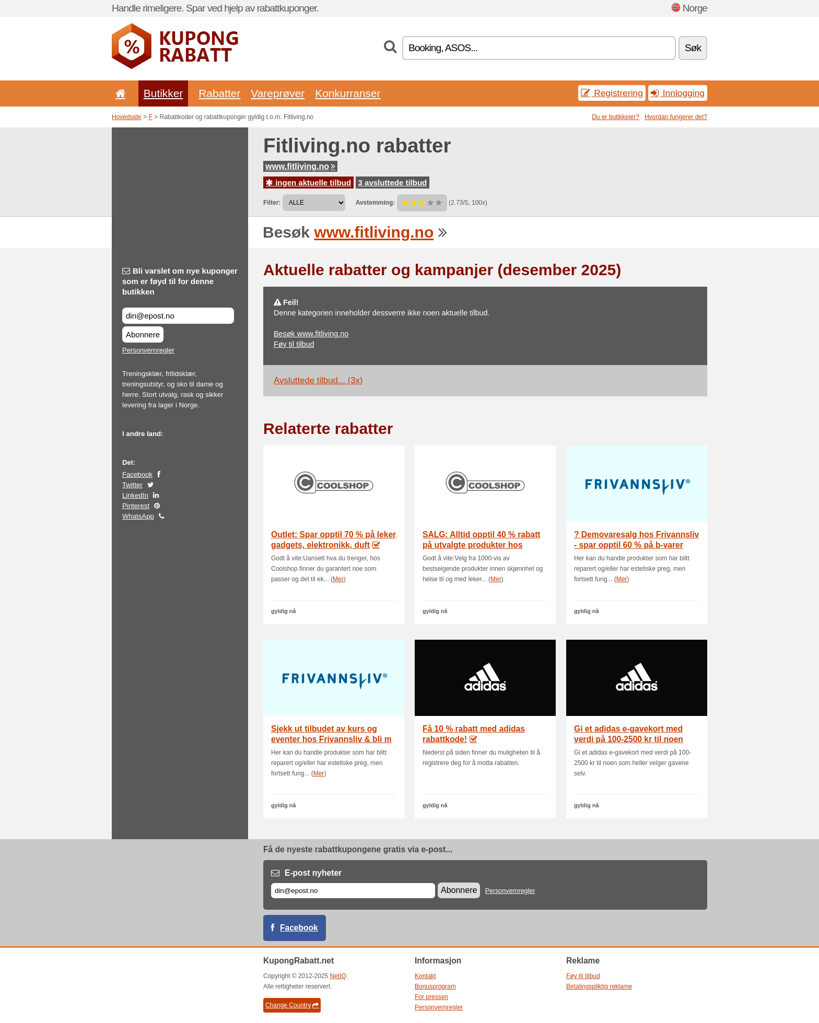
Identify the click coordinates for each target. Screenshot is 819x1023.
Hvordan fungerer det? (676, 117)
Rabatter (219, 93)
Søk (693, 47)
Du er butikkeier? (615, 117)
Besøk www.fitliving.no (311, 334)
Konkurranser (347, 93)
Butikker (163, 93)
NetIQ (338, 976)
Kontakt (425, 976)
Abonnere (143, 334)
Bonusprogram (435, 986)
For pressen (431, 997)
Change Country (292, 1005)
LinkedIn (135, 495)
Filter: (271, 202)
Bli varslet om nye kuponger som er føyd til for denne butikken (180, 281)
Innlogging (678, 93)
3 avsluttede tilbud (392, 182)
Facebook (137, 474)
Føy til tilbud (294, 344)
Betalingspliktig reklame (599, 986)
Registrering (612, 93)
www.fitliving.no (300, 166)
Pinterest (135, 506)
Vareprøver (278, 93)
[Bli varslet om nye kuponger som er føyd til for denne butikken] (178, 316)
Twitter (132, 485)
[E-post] (353, 890)
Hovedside (127, 117)
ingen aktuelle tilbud (308, 182)
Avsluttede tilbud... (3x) (318, 380)
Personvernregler (148, 350)
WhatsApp (138, 516)
